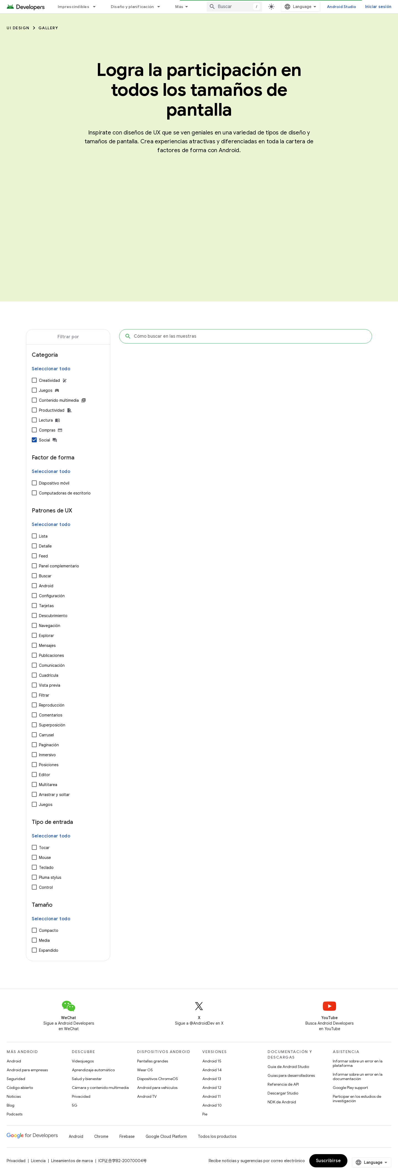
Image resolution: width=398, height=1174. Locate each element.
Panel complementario (59, 566)
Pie (204, 1114)
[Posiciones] (34, 764)
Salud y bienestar (87, 1078)
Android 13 (211, 1078)
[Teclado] (34, 867)
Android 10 (212, 1105)
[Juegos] (34, 390)
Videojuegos (83, 1061)
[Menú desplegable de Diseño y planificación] (161, 6)
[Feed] (34, 555)
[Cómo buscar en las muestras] (245, 336)
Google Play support (350, 1087)
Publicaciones (51, 655)
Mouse (45, 857)
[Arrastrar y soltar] (34, 794)
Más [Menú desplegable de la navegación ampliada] (179, 6)
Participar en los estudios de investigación (357, 1098)
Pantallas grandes (152, 1061)
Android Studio (341, 6)
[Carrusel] (34, 734)
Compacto (48, 930)
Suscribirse (328, 1161)
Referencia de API (283, 1084)
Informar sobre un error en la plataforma (358, 1063)
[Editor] (34, 774)
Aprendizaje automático (93, 1069)
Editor (44, 774)
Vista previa (49, 685)
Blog (10, 1105)
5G (74, 1105)
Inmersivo (47, 754)
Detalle (45, 546)
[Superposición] (34, 724)
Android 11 (211, 1096)
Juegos (45, 390)
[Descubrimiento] (34, 615)
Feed (43, 556)
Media (44, 940)
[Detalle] (34, 545)
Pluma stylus (50, 877)
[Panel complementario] (34, 565)
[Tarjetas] (34, 605)
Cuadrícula (48, 675)
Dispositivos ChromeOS (157, 1078)
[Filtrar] (34, 694)
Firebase (127, 1136)
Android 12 (211, 1087)
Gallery (48, 27)
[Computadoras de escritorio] (34, 492)
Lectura (46, 420)
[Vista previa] (34, 685)
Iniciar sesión (378, 6)
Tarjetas (46, 605)
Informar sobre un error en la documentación (358, 1076)
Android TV (147, 1096)
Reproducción (51, 705)
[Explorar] (34, 635)
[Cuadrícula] (34, 675)
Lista (43, 536)
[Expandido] (34, 950)
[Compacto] (34, 930)
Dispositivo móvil (54, 483)
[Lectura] (34, 419)
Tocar (44, 847)
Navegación (49, 625)
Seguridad (16, 1078)
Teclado (46, 867)
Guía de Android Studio (288, 1066)
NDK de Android (282, 1101)
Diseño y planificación (132, 6)
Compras (47, 430)
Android (46, 585)
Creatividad (49, 380)
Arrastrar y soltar (54, 794)
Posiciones (48, 764)
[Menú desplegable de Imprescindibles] (96, 6)
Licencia (38, 1161)
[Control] (34, 887)
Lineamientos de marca (72, 1161)
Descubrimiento (53, 615)
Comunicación (52, 665)
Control (46, 887)
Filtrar (44, 695)
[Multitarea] (34, 784)
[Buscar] (34, 575)
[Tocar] (34, 847)
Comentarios (50, 715)
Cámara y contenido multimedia (100, 1087)
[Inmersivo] (34, 754)
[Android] (34, 585)
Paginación (49, 744)
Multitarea (48, 784)
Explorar (46, 635)
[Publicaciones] (34, 655)
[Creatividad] (34, 380)
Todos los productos (217, 1136)
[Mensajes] (34, 645)
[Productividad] (34, 410)
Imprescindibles (73, 6)
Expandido (48, 950)
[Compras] (34, 429)
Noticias (14, 1096)
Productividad (51, 410)
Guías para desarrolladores (291, 1075)
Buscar (45, 575)
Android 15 (211, 1061)
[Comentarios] (34, 714)
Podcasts (14, 1114)
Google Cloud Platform (166, 1136)
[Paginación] (34, 744)
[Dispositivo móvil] (34, 482)
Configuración (52, 595)
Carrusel (46, 735)
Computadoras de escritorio (65, 493)
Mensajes (47, 645)
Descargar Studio (283, 1093)
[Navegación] (34, 625)
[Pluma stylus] (34, 877)
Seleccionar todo (51, 369)
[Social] (34, 439)
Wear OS (145, 1069)
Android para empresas (27, 1069)
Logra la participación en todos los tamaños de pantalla (199, 90)
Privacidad (81, 1096)
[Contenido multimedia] (34, 400)
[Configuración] (34, 595)
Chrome (101, 1136)
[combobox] (234, 7)
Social (44, 440)
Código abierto (20, 1087)
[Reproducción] (34, 704)
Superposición (52, 725)
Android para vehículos (157, 1087)
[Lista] (34, 535)
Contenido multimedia (59, 400)
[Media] (34, 940)
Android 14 (212, 1069)
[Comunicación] (34, 665)
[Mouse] (34, 857)
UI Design (18, 27)
